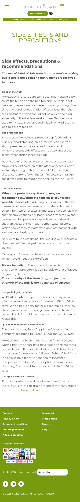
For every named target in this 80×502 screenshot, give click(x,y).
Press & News (49, 418)
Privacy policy (11, 418)
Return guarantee (13, 429)
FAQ (44, 429)
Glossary (47, 424)
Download (48, 413)
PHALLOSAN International (19, 472)
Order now (38, 13)
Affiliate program (13, 434)
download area (30, 390)
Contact (7, 413)
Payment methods (14, 443)
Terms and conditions (15, 424)
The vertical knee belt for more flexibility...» (43, 19)
